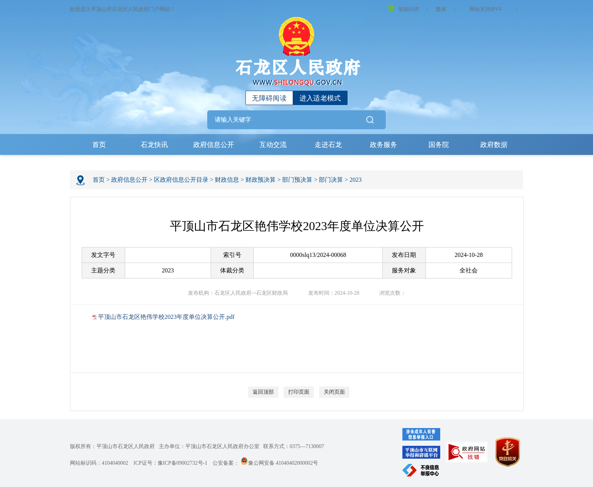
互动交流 (273, 144)
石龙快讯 (154, 144)
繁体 (441, 9)
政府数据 (494, 144)
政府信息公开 (213, 144)
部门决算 (331, 179)
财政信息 (227, 179)
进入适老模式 (320, 98)
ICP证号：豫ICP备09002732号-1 (170, 463)
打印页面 (298, 392)
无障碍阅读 (269, 98)
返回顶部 (263, 392)
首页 (99, 144)
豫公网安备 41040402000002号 (279, 463)
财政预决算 (260, 179)
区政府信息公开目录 (181, 179)
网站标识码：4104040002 (99, 463)
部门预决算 (297, 179)
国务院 (438, 144)
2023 (355, 179)
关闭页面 (334, 392)
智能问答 (403, 8)
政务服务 (383, 144)
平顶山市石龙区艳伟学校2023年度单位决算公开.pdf (166, 317)
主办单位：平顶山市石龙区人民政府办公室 (209, 446)
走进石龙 (328, 144)
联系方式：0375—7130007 (293, 446)
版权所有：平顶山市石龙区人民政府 (112, 446)
